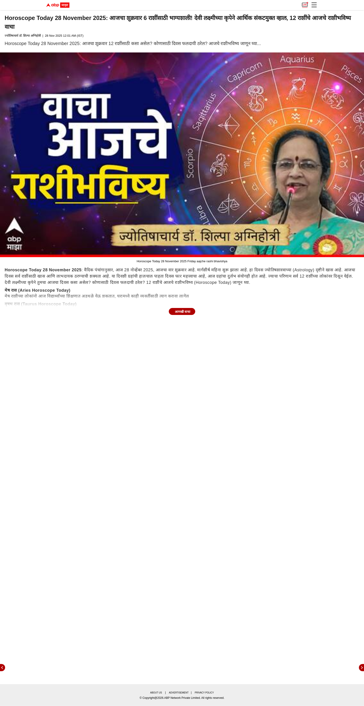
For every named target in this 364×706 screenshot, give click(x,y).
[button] (314, 5)
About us (156, 692)
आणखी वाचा (183, 312)
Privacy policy (204, 692)
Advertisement (179, 692)
